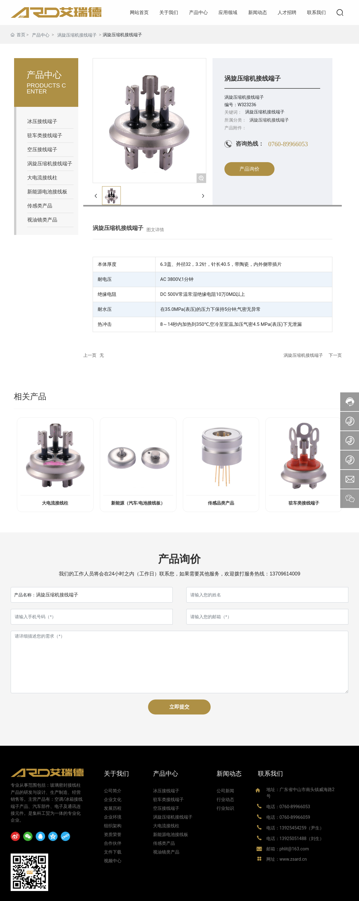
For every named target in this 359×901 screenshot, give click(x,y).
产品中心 (40, 34)
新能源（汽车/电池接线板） (138, 503)
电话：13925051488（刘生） (295, 838)
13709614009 (284, 573)
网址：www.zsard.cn (286, 859)
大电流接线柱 (55, 503)
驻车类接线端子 (304, 503)
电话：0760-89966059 (288, 817)
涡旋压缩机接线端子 (77, 34)
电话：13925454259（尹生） (295, 827)
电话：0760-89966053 (288, 806)
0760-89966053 (288, 144)
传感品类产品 (221, 503)
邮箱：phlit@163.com (287, 848)
